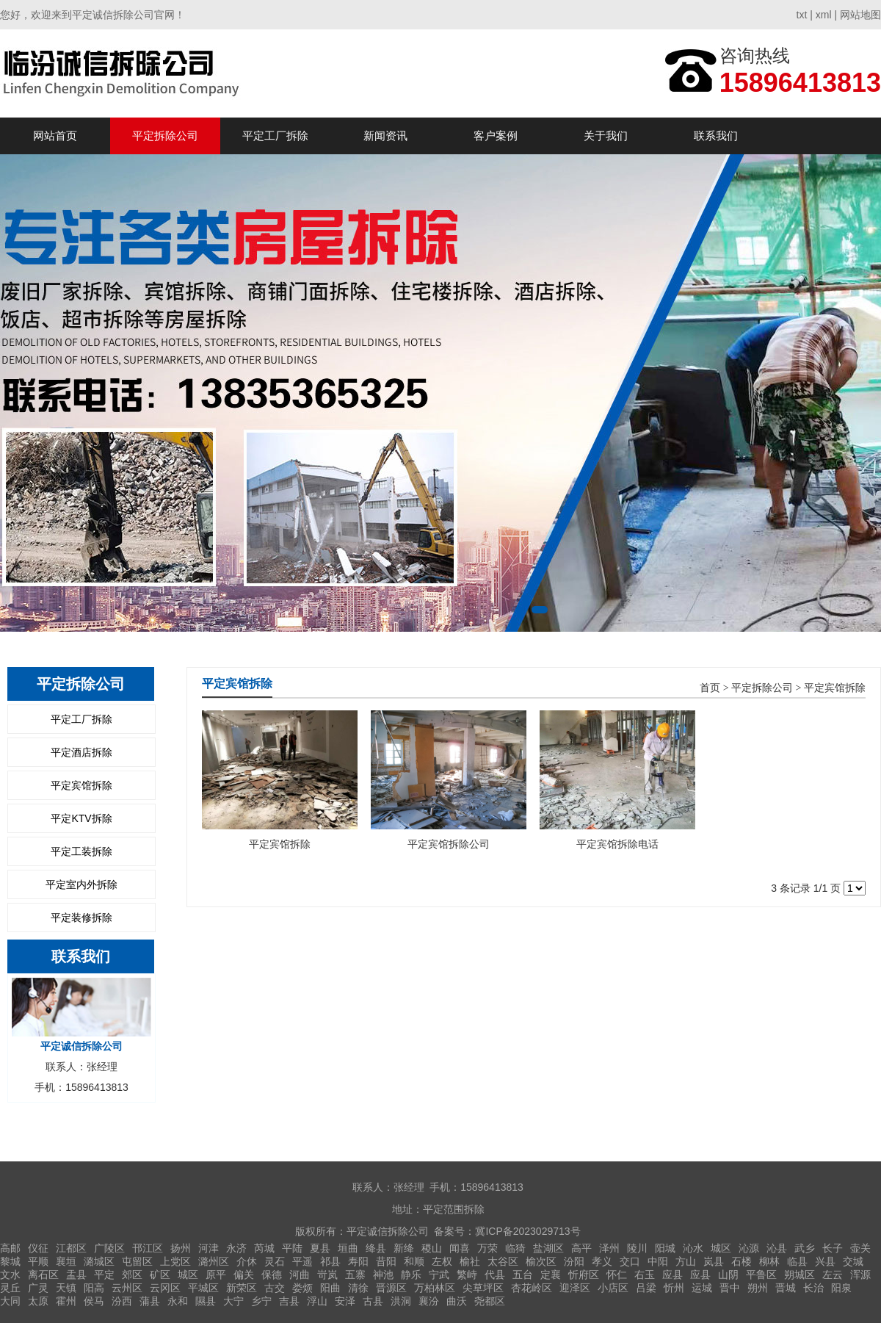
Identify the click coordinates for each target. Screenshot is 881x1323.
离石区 (43, 1274)
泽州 (609, 1248)
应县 (672, 1274)
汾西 (122, 1301)
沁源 (749, 1248)
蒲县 (149, 1301)
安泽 (345, 1301)
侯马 (94, 1301)
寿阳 (358, 1261)
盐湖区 (548, 1248)
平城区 (203, 1288)
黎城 (10, 1261)
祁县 (330, 1261)
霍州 (66, 1301)
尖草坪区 (483, 1288)
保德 (271, 1274)
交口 (630, 1261)
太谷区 (502, 1261)
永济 (236, 1248)
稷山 (431, 1248)
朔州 (757, 1288)
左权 (442, 1261)
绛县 (376, 1248)
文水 (10, 1274)
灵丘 (10, 1288)
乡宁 (261, 1301)
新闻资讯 (385, 135)
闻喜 (459, 1248)
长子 (832, 1248)
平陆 (292, 1248)
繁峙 (467, 1274)
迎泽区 (574, 1288)
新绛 (404, 1248)
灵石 (274, 1261)
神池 (383, 1274)
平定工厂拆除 (275, 135)
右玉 (644, 1274)
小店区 (613, 1288)
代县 (495, 1274)
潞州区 (213, 1261)
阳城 (665, 1248)
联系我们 (716, 135)
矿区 (160, 1274)
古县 (373, 1301)
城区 (721, 1248)
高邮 (10, 1248)
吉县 (289, 1301)
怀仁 (616, 1274)
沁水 (693, 1248)
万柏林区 (434, 1288)
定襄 (550, 1274)
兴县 (825, 1261)
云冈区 (165, 1288)
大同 (10, 1301)
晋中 (729, 1288)
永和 (177, 1301)
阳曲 (330, 1288)
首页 (710, 687)
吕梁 (646, 1288)
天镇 (66, 1288)
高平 (581, 1248)
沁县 (776, 1248)
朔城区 (799, 1274)
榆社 (470, 1261)
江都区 (71, 1248)
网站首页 (55, 135)
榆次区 (541, 1261)
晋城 (785, 1288)
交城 (853, 1261)
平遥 (302, 1261)
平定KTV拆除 (81, 818)
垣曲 (348, 1248)
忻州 (674, 1288)
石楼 (741, 1261)
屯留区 (137, 1261)
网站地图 (860, 15)
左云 (832, 1274)
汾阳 (574, 1261)
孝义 (602, 1261)
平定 (104, 1274)
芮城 (264, 1248)
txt (802, 15)
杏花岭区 (531, 1288)
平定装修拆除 (81, 917)
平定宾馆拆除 (81, 785)
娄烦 (302, 1288)
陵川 (637, 1248)
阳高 (94, 1288)
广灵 (38, 1288)
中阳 (658, 1261)
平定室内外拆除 (81, 884)
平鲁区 (761, 1274)
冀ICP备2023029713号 (527, 1231)
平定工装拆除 (81, 851)
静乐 (411, 1274)
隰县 (205, 1301)
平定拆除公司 (165, 135)
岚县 (713, 1261)
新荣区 (241, 1288)
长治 (813, 1288)
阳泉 (841, 1288)
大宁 (233, 1301)
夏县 (320, 1248)
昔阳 (386, 1261)
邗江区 (147, 1248)
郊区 (132, 1274)
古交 (274, 1288)
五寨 (355, 1274)
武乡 (804, 1248)
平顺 (38, 1261)
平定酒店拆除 (81, 752)
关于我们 (606, 135)
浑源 (860, 1274)
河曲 (299, 1274)
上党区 (175, 1261)
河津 (208, 1248)
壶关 (860, 1248)
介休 (246, 1261)
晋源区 (391, 1288)
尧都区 (489, 1301)
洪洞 (401, 1301)
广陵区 (109, 1248)
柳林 (769, 1261)
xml (824, 15)
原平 (216, 1274)
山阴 (728, 1274)
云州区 (127, 1288)
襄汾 (428, 1301)
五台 (522, 1274)
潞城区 (99, 1261)
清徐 (358, 1288)
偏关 (243, 1274)
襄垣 (66, 1261)
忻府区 (583, 1274)
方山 (685, 1261)
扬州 (180, 1248)
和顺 (414, 1261)
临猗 (515, 1248)
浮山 (317, 1301)
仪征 (38, 1248)
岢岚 (327, 1274)
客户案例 (496, 135)
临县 (797, 1261)
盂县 (76, 1274)
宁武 (439, 1274)
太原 (38, 1301)
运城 (702, 1288)
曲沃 (456, 1301)
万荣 (487, 1248)
